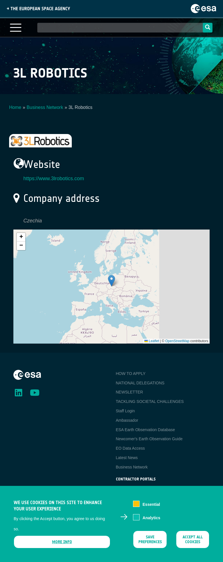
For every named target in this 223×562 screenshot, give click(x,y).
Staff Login (125, 411)
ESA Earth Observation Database (145, 429)
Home (15, 107)
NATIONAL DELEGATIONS (140, 383)
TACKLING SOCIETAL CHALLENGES (150, 401)
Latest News (127, 457)
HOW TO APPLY (131, 373)
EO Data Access (130, 448)
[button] (111, 281)
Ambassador (127, 420)
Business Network (45, 107)
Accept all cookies (193, 540)
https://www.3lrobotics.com (53, 178)
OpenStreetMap (177, 341)
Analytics (151, 518)
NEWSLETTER (129, 392)
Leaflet (151, 341)
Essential (151, 504)
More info (62, 542)
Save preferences (150, 540)
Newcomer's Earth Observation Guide (149, 439)
